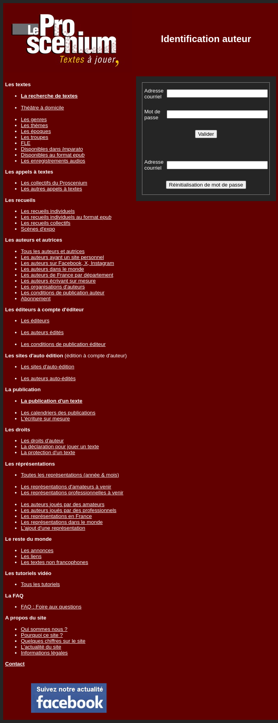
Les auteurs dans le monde (52, 269)
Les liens (31, 556)
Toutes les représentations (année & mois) (70, 475)
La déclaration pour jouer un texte (60, 446)
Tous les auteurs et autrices (53, 251)
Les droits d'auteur (42, 441)
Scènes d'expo (38, 229)
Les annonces (37, 550)
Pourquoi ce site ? (42, 635)
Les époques (36, 131)
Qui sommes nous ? (44, 629)
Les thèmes (34, 125)
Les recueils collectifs (45, 223)
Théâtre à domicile (42, 108)
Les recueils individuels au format (66, 217)
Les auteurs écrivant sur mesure (58, 281)
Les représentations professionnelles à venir (72, 493)
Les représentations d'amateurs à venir (66, 487)
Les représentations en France (56, 516)
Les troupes (34, 137)
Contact (15, 664)
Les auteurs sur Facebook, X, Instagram (67, 263)
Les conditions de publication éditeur (63, 344)
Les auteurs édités (42, 332)
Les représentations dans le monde (62, 522)
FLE (25, 143)
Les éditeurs (35, 321)
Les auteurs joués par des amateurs (63, 504)
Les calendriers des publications (58, 413)
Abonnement (36, 298)
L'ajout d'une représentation (53, 528)
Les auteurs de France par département (67, 275)
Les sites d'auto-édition (47, 367)
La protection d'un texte (48, 452)
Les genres (34, 119)
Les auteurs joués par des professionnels (68, 510)
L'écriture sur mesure (45, 419)
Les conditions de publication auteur (63, 293)
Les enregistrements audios (53, 161)
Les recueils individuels (48, 211)
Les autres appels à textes (51, 189)
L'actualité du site (41, 647)
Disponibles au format (53, 155)
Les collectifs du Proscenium (54, 183)
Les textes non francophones (54, 562)
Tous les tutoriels (40, 584)
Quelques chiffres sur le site (53, 641)
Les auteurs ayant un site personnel (62, 257)
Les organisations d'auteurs (53, 287)
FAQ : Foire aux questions (51, 607)
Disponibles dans (52, 149)
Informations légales (44, 653)
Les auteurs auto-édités (48, 378)
